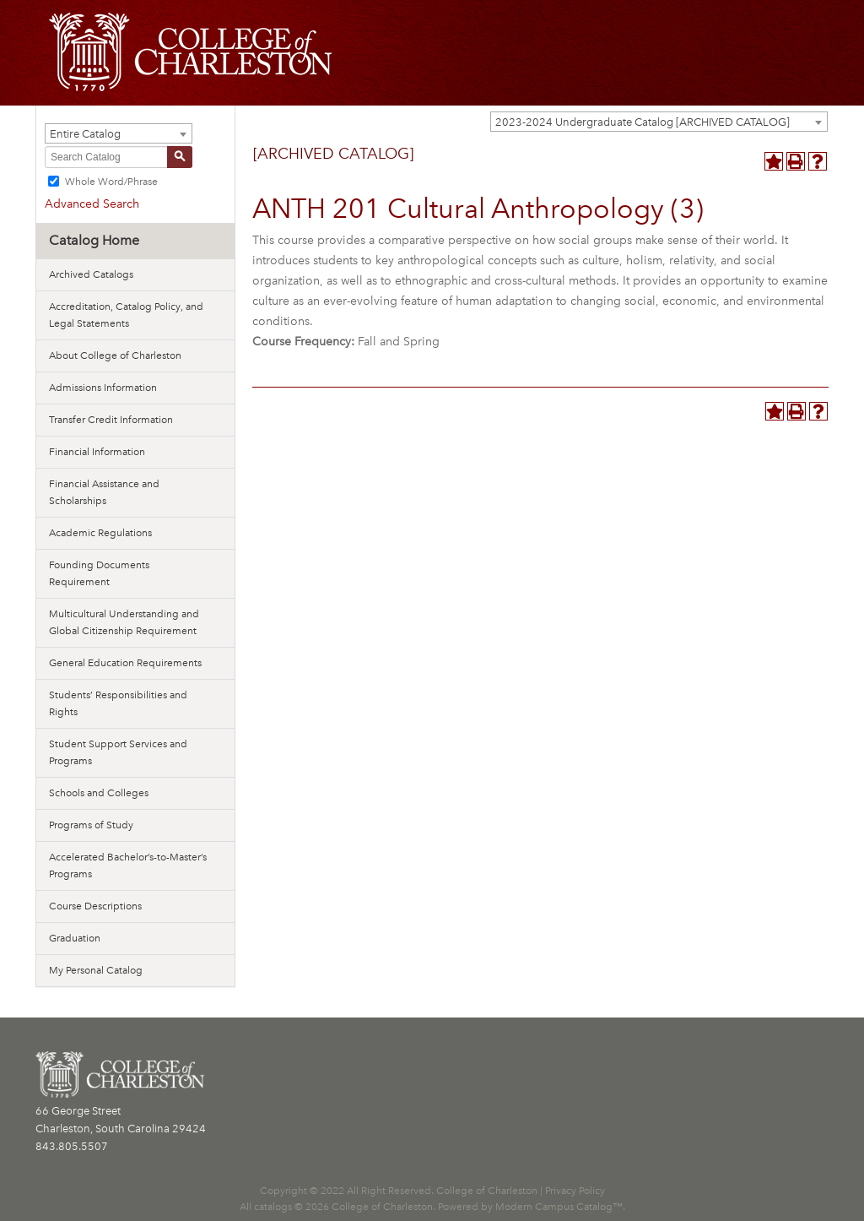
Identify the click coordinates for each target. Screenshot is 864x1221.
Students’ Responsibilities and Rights (118, 703)
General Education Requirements (125, 663)
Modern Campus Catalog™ (559, 1207)
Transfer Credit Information (111, 420)
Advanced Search (92, 204)
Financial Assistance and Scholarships (104, 492)
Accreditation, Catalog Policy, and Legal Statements (126, 315)
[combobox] (659, 121)
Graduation (74, 938)
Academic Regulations (100, 533)
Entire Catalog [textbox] (85, 134)
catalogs (273, 1207)
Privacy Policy (575, 1191)
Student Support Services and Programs (118, 752)
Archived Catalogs (91, 274)
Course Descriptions (95, 906)
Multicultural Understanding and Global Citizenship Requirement (124, 622)
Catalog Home (94, 240)
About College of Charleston (115, 355)
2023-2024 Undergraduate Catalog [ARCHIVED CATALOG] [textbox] (642, 122)
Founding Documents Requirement (99, 573)
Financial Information (97, 452)
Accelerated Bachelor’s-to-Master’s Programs (128, 865)
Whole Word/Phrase (111, 181)
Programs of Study (91, 825)
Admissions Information (103, 387)
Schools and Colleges (98, 793)
